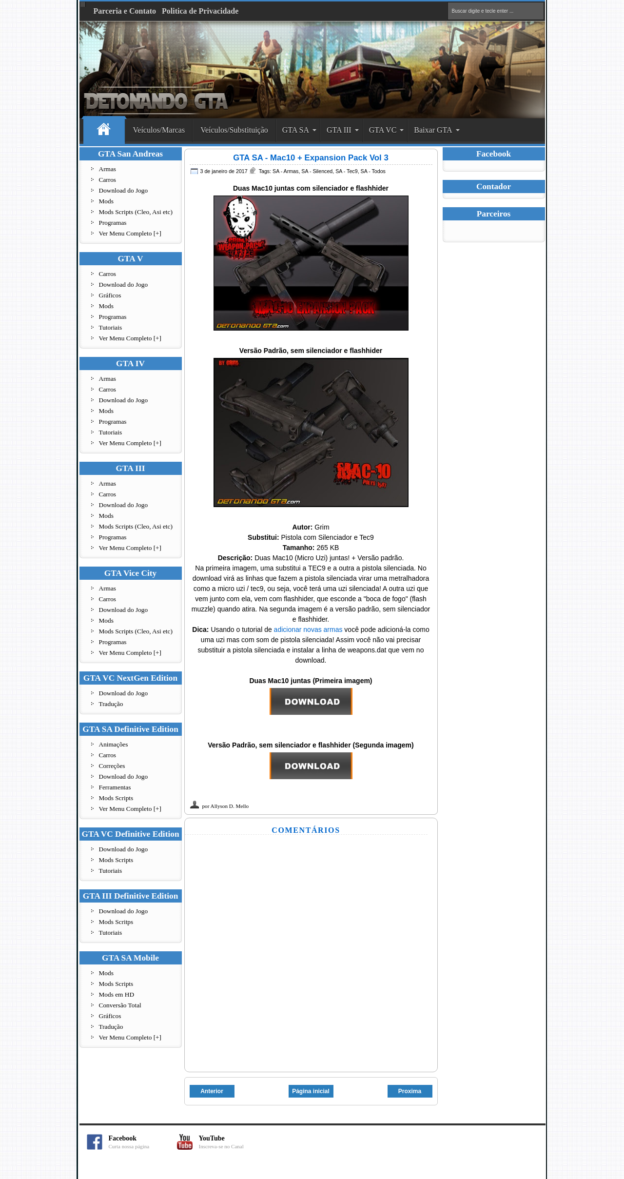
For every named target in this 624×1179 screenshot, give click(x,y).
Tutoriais (110, 327)
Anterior (211, 1091)
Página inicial (311, 1091)
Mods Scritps (116, 921)
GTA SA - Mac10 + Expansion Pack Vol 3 (310, 157)
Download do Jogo (123, 190)
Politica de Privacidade (200, 11)
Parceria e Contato (125, 11)
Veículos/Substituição (234, 130)
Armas (108, 169)
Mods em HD (117, 994)
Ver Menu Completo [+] (130, 233)
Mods (106, 201)
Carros (108, 179)
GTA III (339, 130)
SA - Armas (285, 171)
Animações (113, 744)
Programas (113, 222)
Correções (112, 765)
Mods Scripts (116, 798)
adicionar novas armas (308, 629)
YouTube (233, 1142)
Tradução (111, 703)
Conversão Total (120, 1005)
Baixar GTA (433, 130)
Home (104, 130)
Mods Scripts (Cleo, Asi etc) (136, 212)
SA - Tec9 (346, 171)
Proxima (409, 1091)
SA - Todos (373, 171)
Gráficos (110, 295)
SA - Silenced (316, 171)
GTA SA (295, 130)
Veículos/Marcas (159, 130)
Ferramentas (115, 787)
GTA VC (383, 130)
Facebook (143, 1142)
